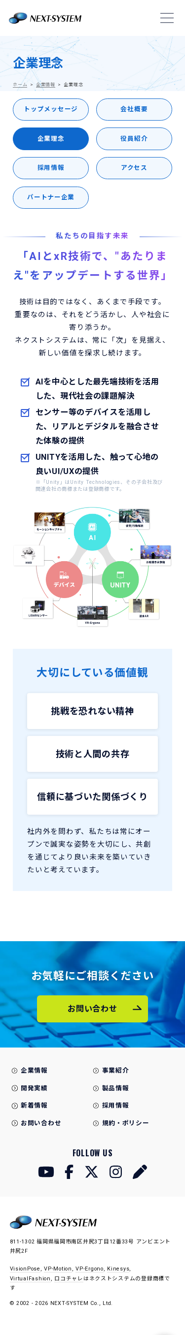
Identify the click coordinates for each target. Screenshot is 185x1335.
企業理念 (51, 138)
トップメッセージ (51, 109)
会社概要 (134, 109)
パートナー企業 (50, 197)
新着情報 (34, 1105)
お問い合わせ (41, 1123)
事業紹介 (115, 1070)
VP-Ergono (89, 1269)
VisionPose (25, 1269)
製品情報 (115, 1088)
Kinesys (118, 1269)
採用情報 (51, 167)
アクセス (134, 167)
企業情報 (45, 84)
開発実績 (34, 1088)
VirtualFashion (30, 1278)
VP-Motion (58, 1269)
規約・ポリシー (125, 1123)
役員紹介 (134, 138)
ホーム (20, 84)
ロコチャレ (68, 1278)
